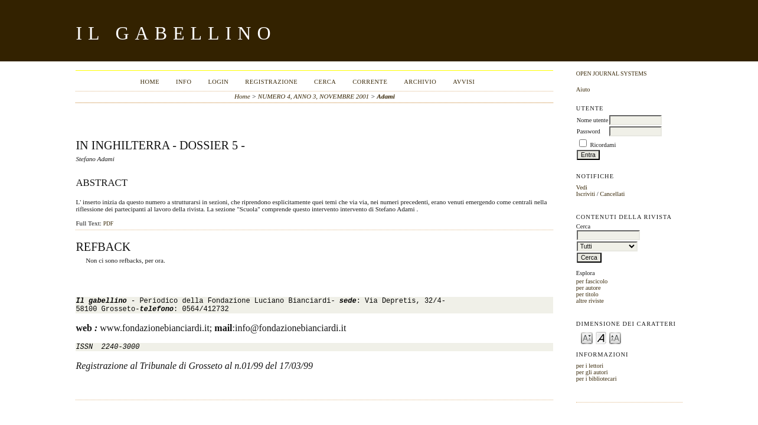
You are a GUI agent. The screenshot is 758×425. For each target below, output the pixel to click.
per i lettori (589, 365)
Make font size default (601, 337)
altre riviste (590, 301)
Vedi (581, 187)
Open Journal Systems (611, 73)
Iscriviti (585, 194)
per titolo (587, 294)
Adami (385, 96)
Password (588, 131)
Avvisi (464, 82)
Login (218, 82)
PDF (108, 224)
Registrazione (271, 82)
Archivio (420, 82)
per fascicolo (591, 281)
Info (183, 82)
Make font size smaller (587, 337)
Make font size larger (615, 337)
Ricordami (603, 145)
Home (149, 82)
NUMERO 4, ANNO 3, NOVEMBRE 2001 (313, 96)
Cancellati (612, 194)
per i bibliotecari (596, 378)
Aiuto (583, 89)
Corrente (369, 82)
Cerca (325, 82)
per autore (588, 288)
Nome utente (592, 120)
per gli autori (592, 372)
